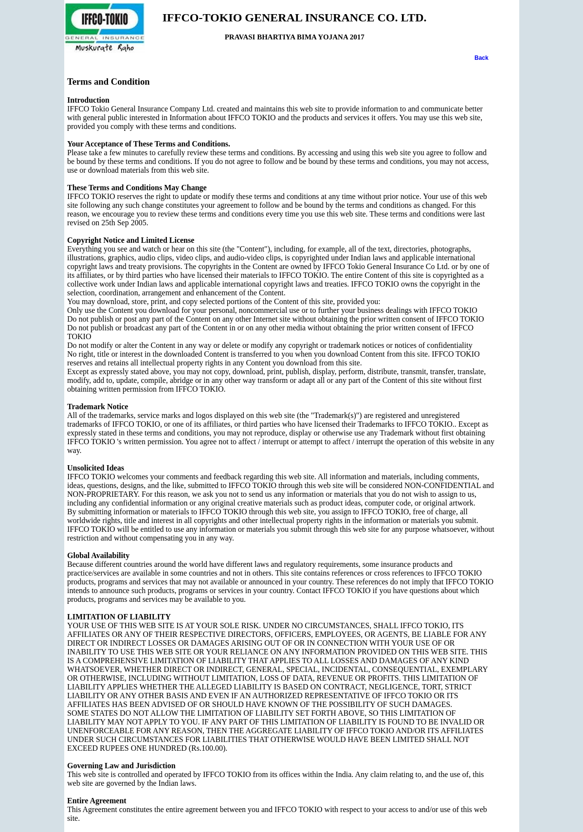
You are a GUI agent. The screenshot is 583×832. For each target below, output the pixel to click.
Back (481, 57)
